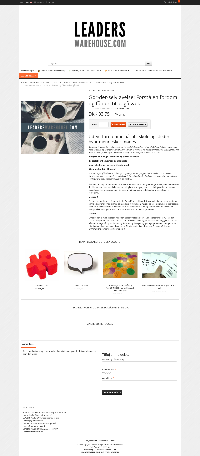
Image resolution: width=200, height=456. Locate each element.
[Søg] (148, 63)
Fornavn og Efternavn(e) (113, 359)
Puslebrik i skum (42, 285)
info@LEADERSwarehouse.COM (102, 450)
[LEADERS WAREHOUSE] (100, 34)
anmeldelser (106, 109)
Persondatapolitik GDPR (33, 432)
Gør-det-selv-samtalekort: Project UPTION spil (159, 286)
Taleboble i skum (81, 285)
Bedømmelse (108, 369)
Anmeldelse (107, 378)
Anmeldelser (28, 344)
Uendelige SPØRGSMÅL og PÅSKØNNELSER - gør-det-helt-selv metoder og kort (120, 288)
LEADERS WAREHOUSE (103, 90)
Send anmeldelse (112, 392)
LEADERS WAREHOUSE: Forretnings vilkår (40, 423)
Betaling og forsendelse (33, 420)
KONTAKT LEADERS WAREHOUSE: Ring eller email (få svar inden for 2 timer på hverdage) (44, 413)
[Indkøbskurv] (172, 2)
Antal (95, 124)
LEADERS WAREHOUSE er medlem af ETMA (40, 429)
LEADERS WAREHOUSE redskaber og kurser (41, 418)
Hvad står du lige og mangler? (35, 426)
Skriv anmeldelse (122, 109)
